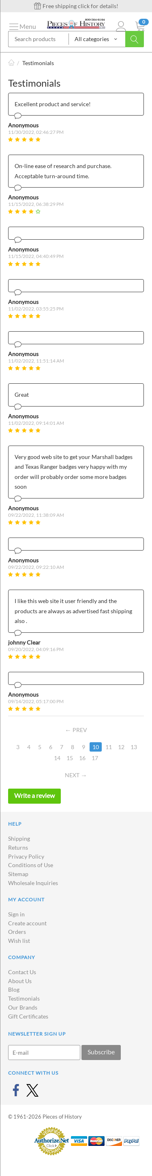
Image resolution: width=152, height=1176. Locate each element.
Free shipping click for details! (76, 5)
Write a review (34, 795)
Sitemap (18, 873)
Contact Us (22, 971)
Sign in (16, 914)
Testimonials (24, 998)
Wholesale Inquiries (33, 882)
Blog (13, 989)
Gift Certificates (28, 1016)
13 (134, 746)
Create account (27, 923)
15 (69, 757)
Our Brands (22, 1007)
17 (95, 757)
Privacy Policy (26, 856)
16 (82, 757)
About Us (20, 980)
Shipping (19, 838)
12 (121, 746)
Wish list (19, 940)
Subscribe (101, 1052)
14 (57, 757)
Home (11, 63)
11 (108, 746)
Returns (18, 847)
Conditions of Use (30, 864)
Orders (17, 931)
